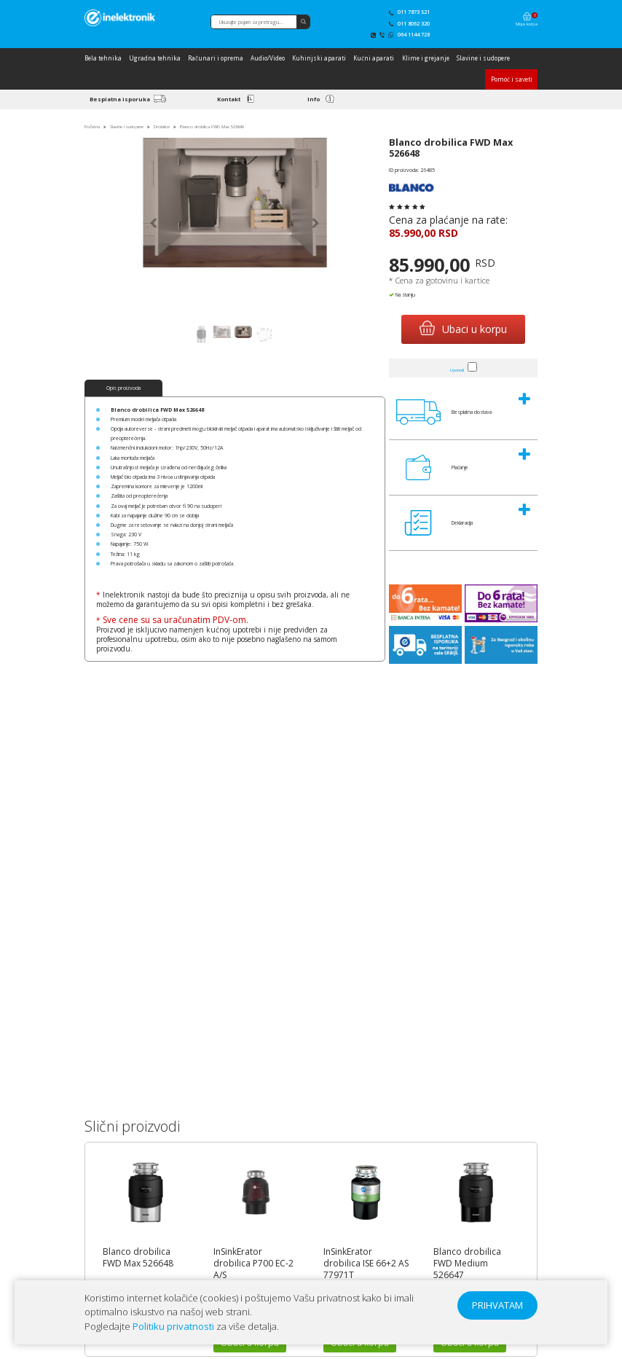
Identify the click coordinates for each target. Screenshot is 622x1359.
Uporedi (457, 370)
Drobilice (162, 126)
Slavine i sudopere (483, 58)
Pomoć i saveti (511, 79)
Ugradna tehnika (155, 58)
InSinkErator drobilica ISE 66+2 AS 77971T (366, 1263)
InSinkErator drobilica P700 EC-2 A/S (253, 1263)
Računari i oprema (215, 58)
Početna (92, 126)
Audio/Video (268, 58)
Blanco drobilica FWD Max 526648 (138, 1257)
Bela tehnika (103, 58)
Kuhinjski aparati (319, 58)
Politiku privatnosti (173, 1326)
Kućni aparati (373, 58)
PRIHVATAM (497, 1305)
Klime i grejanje (425, 58)
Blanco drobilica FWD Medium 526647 (467, 1263)
